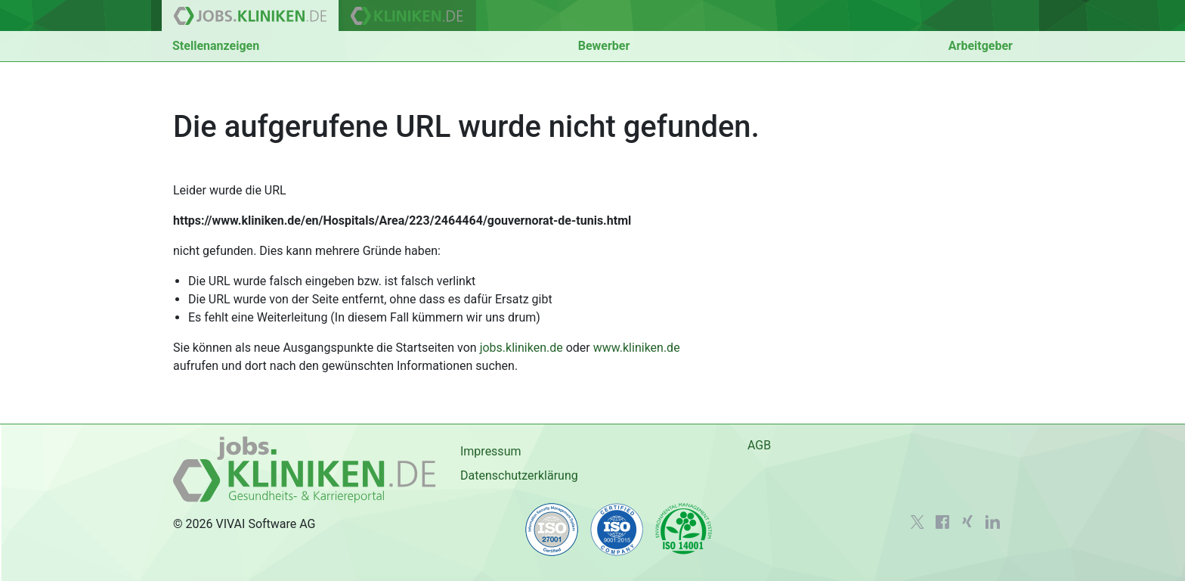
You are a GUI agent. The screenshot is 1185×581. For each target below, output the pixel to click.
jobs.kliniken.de (521, 347)
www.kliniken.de (636, 347)
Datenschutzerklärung (519, 475)
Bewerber (604, 46)
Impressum (490, 451)
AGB (759, 445)
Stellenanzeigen (215, 46)
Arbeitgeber (980, 46)
